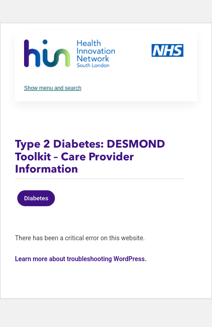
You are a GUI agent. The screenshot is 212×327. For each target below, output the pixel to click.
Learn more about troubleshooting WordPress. (81, 259)
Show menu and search (52, 88)
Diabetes (36, 198)
